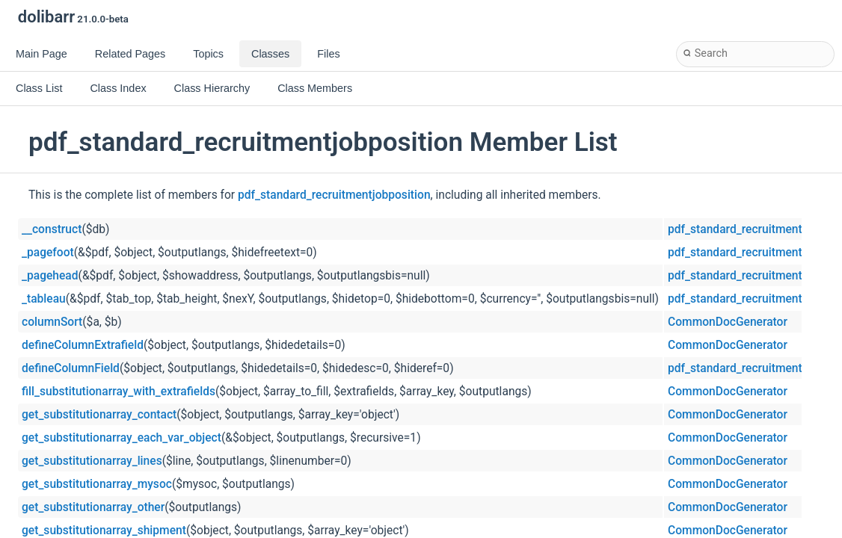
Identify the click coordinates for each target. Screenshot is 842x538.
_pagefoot (48, 252)
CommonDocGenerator (727, 322)
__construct (52, 229)
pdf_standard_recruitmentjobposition (334, 195)
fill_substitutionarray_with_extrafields (118, 391)
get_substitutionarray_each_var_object (121, 438)
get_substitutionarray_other (93, 507)
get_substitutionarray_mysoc (97, 484)
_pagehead (50, 275)
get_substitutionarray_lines (92, 461)
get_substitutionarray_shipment (104, 530)
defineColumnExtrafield (83, 345)
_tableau (44, 299)
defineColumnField (71, 368)
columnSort (52, 322)
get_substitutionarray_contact (99, 414)
